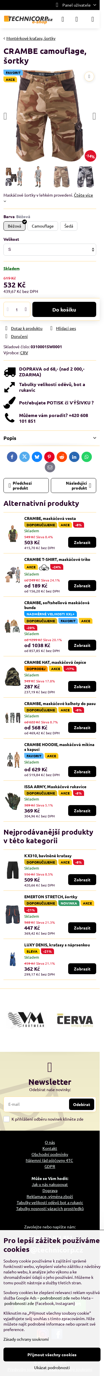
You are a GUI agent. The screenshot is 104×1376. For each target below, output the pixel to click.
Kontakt (49, 1148)
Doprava (49, 1190)
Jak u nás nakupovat (50, 1184)
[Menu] (93, 19)
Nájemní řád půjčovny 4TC (49, 1160)
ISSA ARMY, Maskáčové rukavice (55, 786)
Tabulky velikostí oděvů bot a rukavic (50, 1202)
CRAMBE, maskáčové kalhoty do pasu (60, 703)
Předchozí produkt (20, 485)
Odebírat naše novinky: (50, 1089)
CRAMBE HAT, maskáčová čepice (55, 662)
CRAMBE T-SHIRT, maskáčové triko (57, 559)
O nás (50, 1142)
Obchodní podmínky (49, 1154)
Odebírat (81, 1104)
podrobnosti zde (55, 1297)
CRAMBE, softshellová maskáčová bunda (57, 605)
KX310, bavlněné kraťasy (48, 855)
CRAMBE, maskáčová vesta (50, 518)
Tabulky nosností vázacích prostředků (50, 1208)
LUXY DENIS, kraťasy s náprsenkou (57, 944)
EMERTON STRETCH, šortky (50, 896)
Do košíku (64, 309)
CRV (24, 352)
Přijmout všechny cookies (52, 1354)
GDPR (49, 1166)
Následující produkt (78, 485)
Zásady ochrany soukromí (26, 1339)
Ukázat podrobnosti (52, 1367)
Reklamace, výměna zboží (50, 1196)
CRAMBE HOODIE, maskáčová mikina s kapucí (59, 747)
